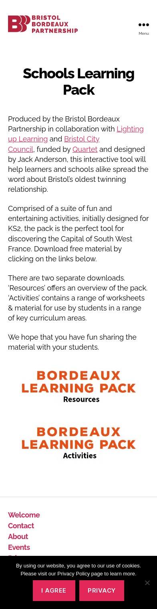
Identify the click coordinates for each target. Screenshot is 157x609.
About (18, 536)
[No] (147, 583)
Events (19, 547)
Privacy (102, 590)
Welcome (24, 515)
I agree (53, 590)
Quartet (85, 149)
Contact (21, 525)
